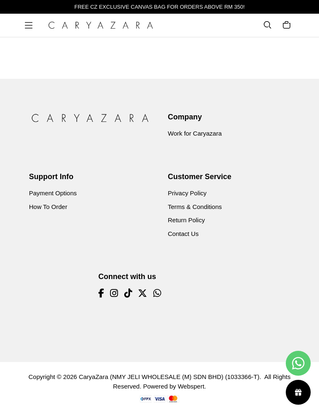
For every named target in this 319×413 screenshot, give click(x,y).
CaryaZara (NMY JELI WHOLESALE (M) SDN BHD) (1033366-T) (169, 376)
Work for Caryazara (195, 133)
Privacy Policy (187, 193)
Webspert (191, 386)
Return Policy (186, 220)
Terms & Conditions (195, 206)
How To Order (48, 206)
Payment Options (53, 193)
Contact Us (183, 233)
